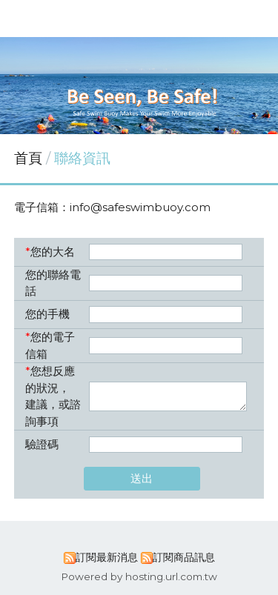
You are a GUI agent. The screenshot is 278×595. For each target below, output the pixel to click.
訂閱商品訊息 (184, 557)
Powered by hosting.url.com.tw (139, 576)
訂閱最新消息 (107, 557)
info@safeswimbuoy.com (140, 207)
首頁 (28, 158)
